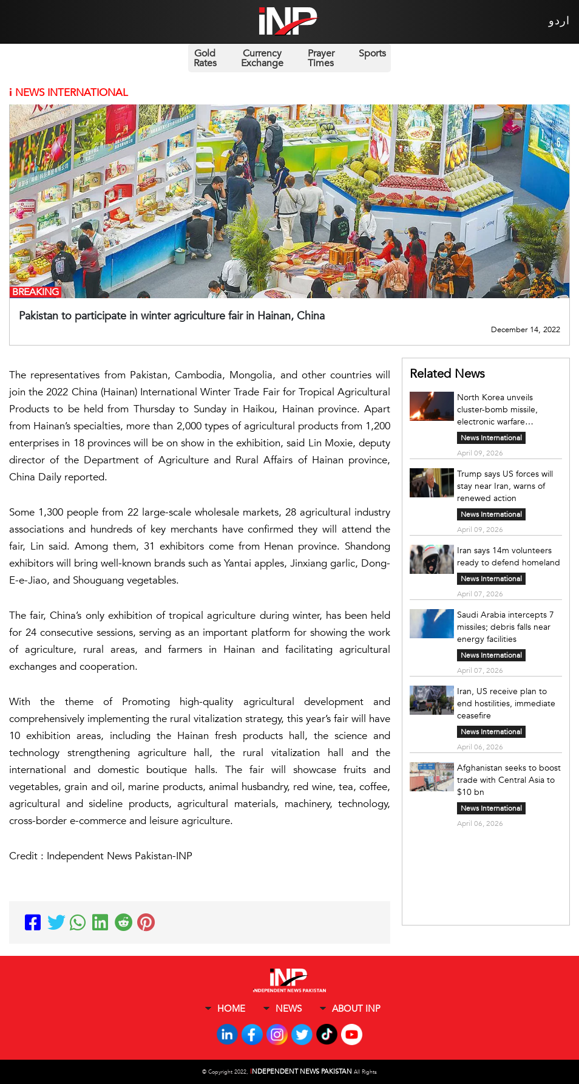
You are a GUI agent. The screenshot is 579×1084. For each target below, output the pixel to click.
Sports (372, 53)
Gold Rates (205, 58)
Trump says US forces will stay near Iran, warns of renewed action (505, 486)
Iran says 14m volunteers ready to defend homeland (508, 556)
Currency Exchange (262, 58)
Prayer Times (321, 58)
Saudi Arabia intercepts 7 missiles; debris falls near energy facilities (505, 627)
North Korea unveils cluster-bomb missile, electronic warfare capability (497, 410)
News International (491, 438)
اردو (559, 21)
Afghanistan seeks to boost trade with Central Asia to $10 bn (509, 780)
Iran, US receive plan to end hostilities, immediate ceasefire (506, 703)
